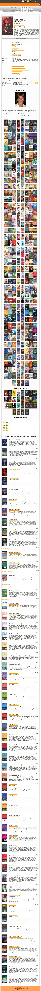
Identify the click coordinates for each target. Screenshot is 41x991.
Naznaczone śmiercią (14, 613)
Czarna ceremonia (14, 489)
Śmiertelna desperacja (15, 956)
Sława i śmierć (13, 460)
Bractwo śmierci (13, 825)
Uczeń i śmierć (13, 835)
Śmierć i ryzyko (13, 876)
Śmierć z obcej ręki (14, 664)
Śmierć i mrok (12, 866)
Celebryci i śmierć (13, 745)
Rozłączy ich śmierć (14, 591)
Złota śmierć (12, 906)
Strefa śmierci (12, 886)
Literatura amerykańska (16, 55)
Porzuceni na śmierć (14, 946)
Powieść (13, 51)
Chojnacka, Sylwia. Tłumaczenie (18, 65)
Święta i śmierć (13, 795)
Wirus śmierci (12, 575)
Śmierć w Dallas (13, 734)
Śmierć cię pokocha (14, 694)
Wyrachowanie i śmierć (15, 765)
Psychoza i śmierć (13, 755)
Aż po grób (12, 529)
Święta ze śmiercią (14, 509)
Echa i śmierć (12, 845)
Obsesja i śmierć (13, 805)
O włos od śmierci (13, 603)
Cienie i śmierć (13, 916)
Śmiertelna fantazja (14, 704)
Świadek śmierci (13, 540)
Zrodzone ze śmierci (14, 634)
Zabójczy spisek (13, 519)
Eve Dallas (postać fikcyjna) (17, 42)
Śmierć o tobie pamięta (15, 623)
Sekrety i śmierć (13, 855)
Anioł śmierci (12, 499)
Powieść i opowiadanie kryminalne (18, 67)
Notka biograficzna (19, 23)
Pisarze (13, 46)
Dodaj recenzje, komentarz (17, 72)
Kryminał (13, 53)
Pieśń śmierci (12, 654)
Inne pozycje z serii (15, 74)
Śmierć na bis (12, 966)
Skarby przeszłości (14, 439)
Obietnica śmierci (13, 684)
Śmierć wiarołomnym (14, 926)
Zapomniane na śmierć (15, 936)
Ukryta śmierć (12, 785)
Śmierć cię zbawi (13, 674)
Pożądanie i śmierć (14, 815)
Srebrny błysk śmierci (14, 552)
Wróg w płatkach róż (14, 562)
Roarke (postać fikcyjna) (16, 44)
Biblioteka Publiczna (20, 8)
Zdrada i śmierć (13, 724)
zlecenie (25, 85)
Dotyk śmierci (12, 450)
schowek (21, 85)
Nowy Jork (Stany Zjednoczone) (18, 49)
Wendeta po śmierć (14, 896)
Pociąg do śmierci (13, 714)
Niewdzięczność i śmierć (15, 775)
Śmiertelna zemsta (14, 977)
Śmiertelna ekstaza (14, 479)
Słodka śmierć (12, 644)
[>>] (34, 115)
